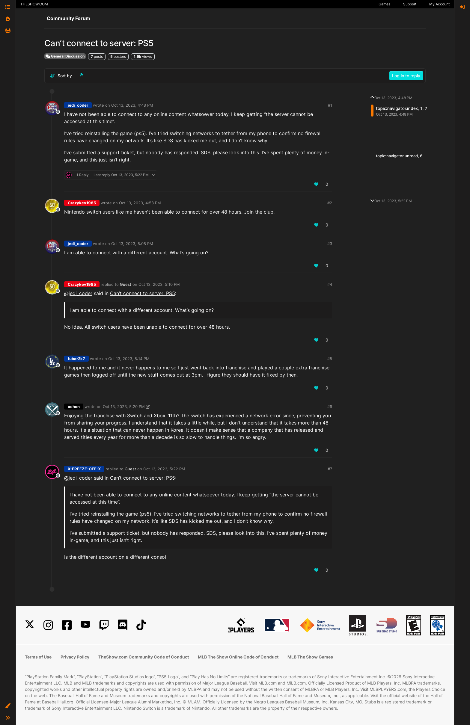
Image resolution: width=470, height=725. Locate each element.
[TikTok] (141, 625)
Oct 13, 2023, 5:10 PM (159, 284)
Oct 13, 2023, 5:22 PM (164, 468)
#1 (330, 105)
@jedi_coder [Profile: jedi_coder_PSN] (78, 293)
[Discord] (122, 625)
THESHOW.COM (34, 4)
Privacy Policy (75, 656)
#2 (329, 202)
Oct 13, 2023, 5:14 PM (129, 358)
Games (384, 4)
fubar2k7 (76, 358)
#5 (329, 358)
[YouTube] (85, 625)
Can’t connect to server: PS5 (142, 293)
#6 (329, 406)
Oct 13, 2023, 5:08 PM (132, 243)
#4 (329, 284)
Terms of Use (38, 656)
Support (409, 4)
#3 (329, 243)
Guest (125, 284)
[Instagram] (48, 625)
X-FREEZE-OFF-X (84, 468)
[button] (7, 706)
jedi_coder (78, 105)
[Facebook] (67, 625)
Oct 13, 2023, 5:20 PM (124, 406)
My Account (439, 4)
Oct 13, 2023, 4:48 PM (132, 105)
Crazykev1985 (82, 202)
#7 (330, 468)
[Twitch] (104, 625)
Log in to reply (406, 75)
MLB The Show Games (310, 656)
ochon (74, 406)
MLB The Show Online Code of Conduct (238, 656)
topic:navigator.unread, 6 (399, 155)
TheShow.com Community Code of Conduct (143, 656)
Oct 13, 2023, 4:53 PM (140, 202)
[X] (29, 625)
